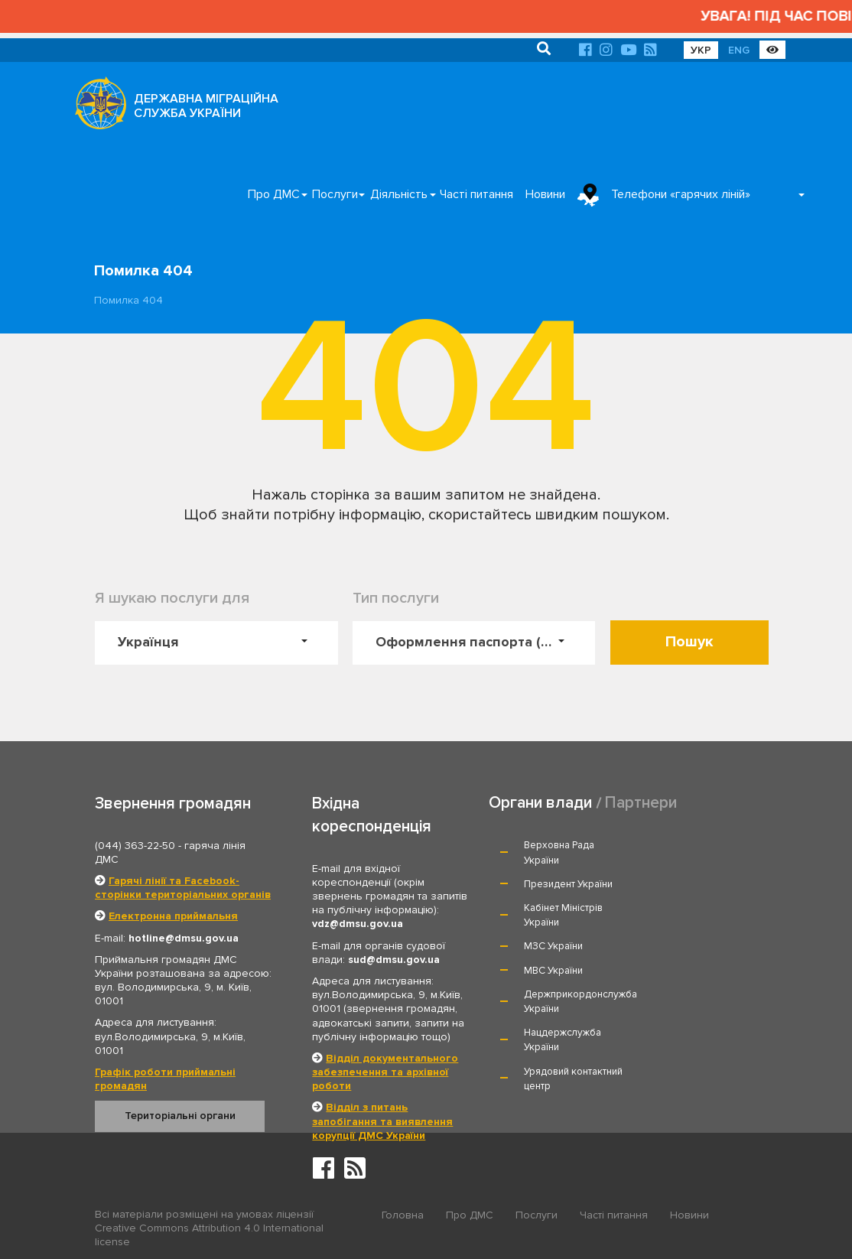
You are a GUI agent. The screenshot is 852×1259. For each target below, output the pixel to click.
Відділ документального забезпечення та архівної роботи (385, 1072)
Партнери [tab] (641, 802)
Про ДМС (274, 194)
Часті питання (476, 194)
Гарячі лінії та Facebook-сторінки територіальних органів (183, 887)
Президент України (702, 846)
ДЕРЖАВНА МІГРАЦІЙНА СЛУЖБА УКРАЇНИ (206, 106)
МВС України (687, 908)
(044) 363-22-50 (135, 845)
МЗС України (553, 908)
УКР (701, 50)
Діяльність (399, 194)
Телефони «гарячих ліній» (680, 194)
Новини (545, 194)
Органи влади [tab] (540, 802)
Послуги (335, 194)
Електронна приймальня (173, 915)
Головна (403, 1215)
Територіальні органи (180, 1115)
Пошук (689, 642)
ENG (739, 50)
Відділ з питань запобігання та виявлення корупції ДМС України (382, 1121)
